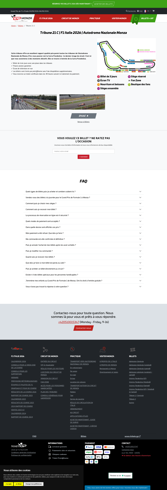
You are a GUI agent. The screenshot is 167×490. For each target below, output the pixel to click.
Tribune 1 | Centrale (136, 395)
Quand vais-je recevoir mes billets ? (40, 257)
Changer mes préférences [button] (33, 484)
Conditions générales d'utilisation (23, 452)
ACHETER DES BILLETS (103, 4)
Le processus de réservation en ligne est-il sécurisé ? (47, 215)
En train (73, 375)
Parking (73, 392)
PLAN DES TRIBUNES (49, 392)
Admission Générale (136, 361)
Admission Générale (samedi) (139, 368)
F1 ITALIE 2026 (46, 18)
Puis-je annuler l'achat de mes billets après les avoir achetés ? (51, 245)
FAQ (34, 436)
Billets (20, 26)
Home (13, 26)
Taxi (71, 395)
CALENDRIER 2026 (18, 361)
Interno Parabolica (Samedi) (139, 385)
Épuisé (83, 115)
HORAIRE (14, 377)
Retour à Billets (83, 122)
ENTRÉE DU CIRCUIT (49, 361)
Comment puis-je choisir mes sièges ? (41, 203)
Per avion (73, 371)
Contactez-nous (83, 328)
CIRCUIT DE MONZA (70, 18)
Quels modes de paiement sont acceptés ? (43, 221)
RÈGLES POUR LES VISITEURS (52, 368)
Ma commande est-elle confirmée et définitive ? (45, 239)
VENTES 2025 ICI (17, 410)
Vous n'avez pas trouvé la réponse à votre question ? (47, 286)
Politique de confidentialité (21, 455)
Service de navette (77, 399)
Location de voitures (78, 382)
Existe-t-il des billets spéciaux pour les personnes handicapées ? (52, 274)
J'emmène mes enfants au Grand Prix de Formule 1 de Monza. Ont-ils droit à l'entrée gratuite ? (64, 280)
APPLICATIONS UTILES (79, 416)
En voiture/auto (76, 367)
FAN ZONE (45, 382)
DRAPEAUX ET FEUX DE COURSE (24, 388)
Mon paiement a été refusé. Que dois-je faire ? (44, 233)
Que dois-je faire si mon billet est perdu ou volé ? (45, 262)
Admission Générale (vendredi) (140, 365)
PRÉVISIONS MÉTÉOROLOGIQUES (24, 381)
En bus (72, 378)
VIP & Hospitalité (47, 365)
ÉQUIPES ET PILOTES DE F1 (22, 385)
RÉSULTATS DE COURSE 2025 (22, 402)
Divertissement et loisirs (109, 372)
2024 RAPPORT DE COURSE (22, 406)
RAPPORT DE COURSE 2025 (22, 395)
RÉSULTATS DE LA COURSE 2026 (23, 392)
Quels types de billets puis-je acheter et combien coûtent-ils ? (50, 191)
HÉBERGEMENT (76, 409)
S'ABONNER (83, 157)
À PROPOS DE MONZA (108, 365)
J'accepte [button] (8, 484)
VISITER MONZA (119, 18)
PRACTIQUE (94, 18)
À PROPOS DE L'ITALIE (108, 361)
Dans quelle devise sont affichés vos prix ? (43, 227)
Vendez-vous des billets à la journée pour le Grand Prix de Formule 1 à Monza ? (58, 197)
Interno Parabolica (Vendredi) (140, 382)
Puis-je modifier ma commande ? (39, 251)
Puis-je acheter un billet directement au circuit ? (45, 268)
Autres (131, 402)
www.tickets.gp (133, 436)
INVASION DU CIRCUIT (49, 378)
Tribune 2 (132, 399)
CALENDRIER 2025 (18, 399)
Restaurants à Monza (108, 368)
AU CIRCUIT (74, 412)
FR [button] (147, 11)
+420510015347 (68, 322)
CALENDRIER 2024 (18, 413)
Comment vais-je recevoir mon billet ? (41, 209)
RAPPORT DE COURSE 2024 (22, 417)
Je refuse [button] (18, 484)
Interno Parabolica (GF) (137, 378)
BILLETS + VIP (143, 18)
